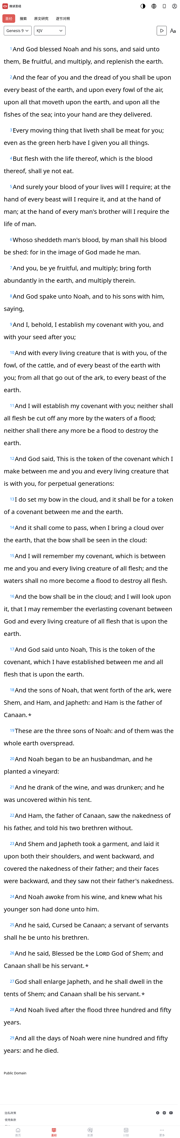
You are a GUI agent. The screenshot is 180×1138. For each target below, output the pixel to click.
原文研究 (41, 18)
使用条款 (10, 1120)
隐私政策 (10, 1113)
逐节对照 (63, 18)
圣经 (8, 18)
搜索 (23, 18)
